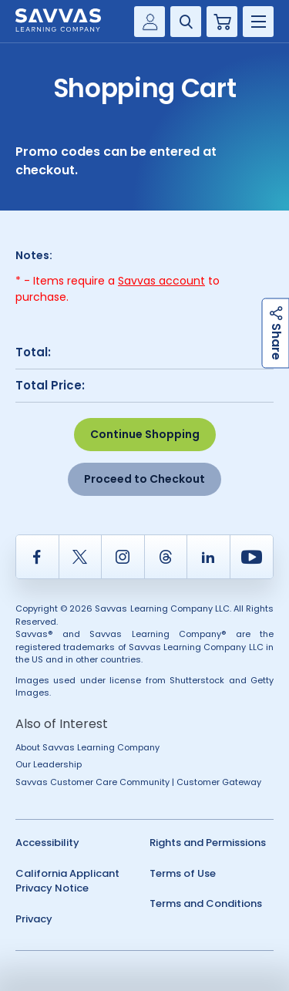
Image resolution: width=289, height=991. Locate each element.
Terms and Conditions (206, 903)
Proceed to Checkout (144, 479)
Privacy (33, 919)
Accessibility (47, 842)
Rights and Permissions (208, 842)
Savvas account (161, 280)
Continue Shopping (145, 434)
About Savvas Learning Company (87, 747)
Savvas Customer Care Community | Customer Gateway (138, 782)
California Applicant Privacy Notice (67, 881)
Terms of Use (183, 873)
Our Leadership (48, 764)
